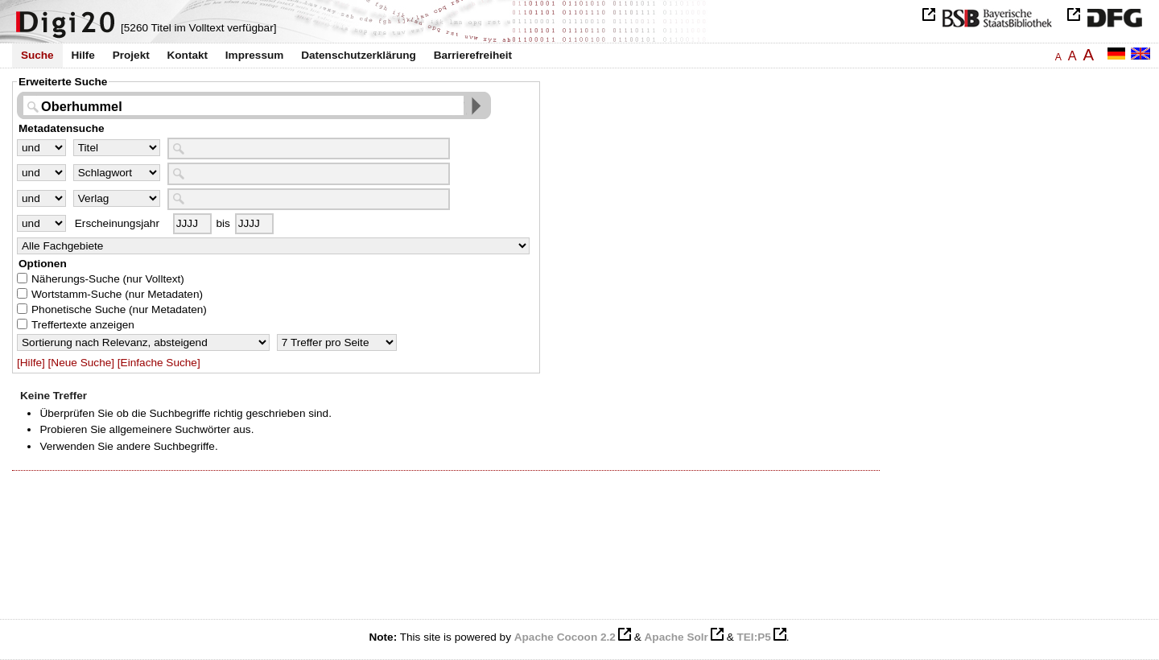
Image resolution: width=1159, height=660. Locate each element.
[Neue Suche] (81, 363)
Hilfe (82, 55)
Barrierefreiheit (473, 55)
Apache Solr (676, 637)
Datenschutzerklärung (358, 55)
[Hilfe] (31, 363)
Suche (37, 55)
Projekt (131, 55)
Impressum (254, 55)
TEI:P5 (753, 637)
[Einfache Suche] (159, 363)
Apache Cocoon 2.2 (565, 637)
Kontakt (187, 55)
